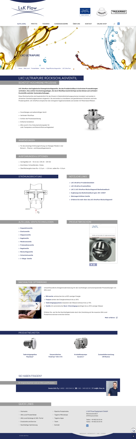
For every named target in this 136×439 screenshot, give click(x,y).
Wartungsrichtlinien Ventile (80, 196)
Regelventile (24, 248)
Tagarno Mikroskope (61, 415)
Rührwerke (49, 296)
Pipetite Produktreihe (61, 411)
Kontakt (57, 425)
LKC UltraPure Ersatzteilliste (81, 186)
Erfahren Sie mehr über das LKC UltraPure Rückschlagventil (91, 199)
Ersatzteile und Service (28, 421)
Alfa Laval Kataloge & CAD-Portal (32, 418)
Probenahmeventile (27, 245)
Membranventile (25, 242)
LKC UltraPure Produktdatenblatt (82, 183)
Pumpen (48, 299)
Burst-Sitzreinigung (70, 306)
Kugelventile (24, 238)
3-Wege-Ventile (26, 258)
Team (56, 421)
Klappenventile (25, 235)
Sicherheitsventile (26, 255)
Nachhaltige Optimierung (29, 425)
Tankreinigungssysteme (54, 303)
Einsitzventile (24, 231)
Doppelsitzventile (26, 228)
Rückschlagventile (26, 252)
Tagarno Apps (59, 418)
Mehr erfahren (110, 317)
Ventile (48, 306)
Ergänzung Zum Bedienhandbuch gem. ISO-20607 (88, 193)
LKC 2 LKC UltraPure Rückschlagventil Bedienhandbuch (90, 189)
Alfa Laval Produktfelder (29, 415)
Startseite (24, 411)
